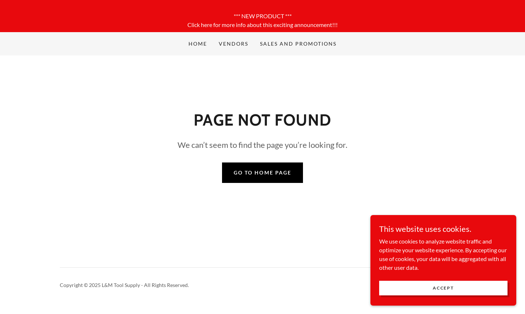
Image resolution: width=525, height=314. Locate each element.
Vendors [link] (233, 44)
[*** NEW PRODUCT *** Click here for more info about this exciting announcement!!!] (262, 16)
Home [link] (197, 44)
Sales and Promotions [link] (298, 44)
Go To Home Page (262, 172)
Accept (443, 293)
